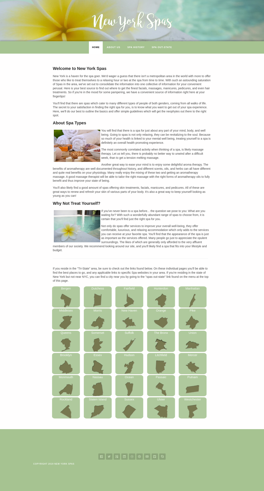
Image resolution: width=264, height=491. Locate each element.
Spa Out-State (162, 47)
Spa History (136, 47)
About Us (113, 47)
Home (96, 47)
